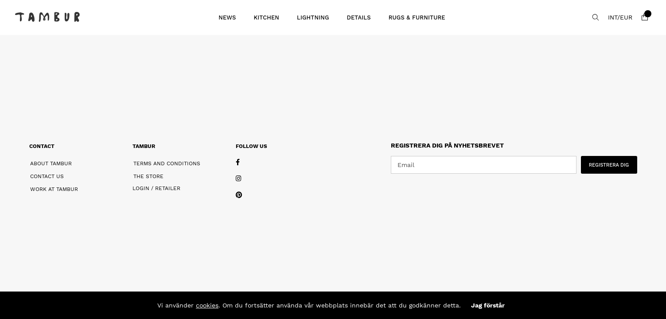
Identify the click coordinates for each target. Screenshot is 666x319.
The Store (148, 176)
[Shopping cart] (644, 17)
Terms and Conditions (166, 163)
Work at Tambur (54, 189)
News (227, 17)
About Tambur (51, 163)
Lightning (313, 17)
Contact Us (47, 176)
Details (358, 17)
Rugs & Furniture (417, 17)
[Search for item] (595, 17)
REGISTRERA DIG (609, 165)
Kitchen (267, 17)
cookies (207, 305)
